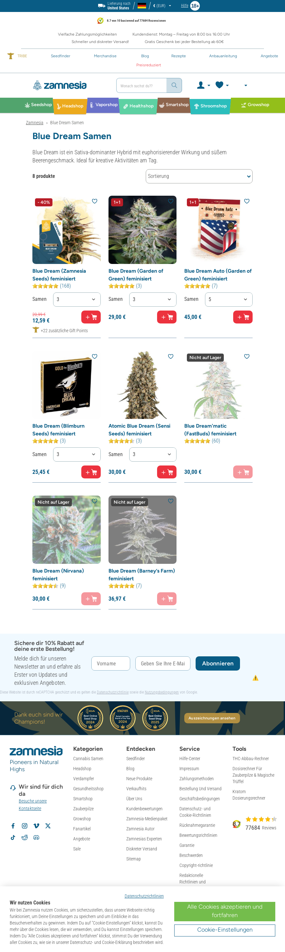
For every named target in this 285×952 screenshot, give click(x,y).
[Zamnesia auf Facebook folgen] (13, 826)
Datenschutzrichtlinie (113, 692)
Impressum (189, 768)
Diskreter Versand (141, 848)
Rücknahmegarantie (197, 825)
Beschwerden (191, 855)
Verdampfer (83, 778)
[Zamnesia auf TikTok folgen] (13, 837)
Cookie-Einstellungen (225, 929)
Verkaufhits (136, 788)
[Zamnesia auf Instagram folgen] (24, 826)
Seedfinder (135, 758)
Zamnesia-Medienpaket (146, 818)
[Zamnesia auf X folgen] (48, 826)
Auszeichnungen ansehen (211, 718)
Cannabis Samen (88, 758)
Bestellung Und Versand (200, 788)
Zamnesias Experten (144, 838)
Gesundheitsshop (88, 788)
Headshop (82, 768)
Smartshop (83, 798)
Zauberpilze (83, 808)
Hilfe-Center (189, 758)
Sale (77, 848)
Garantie (186, 845)
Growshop (82, 818)
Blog (130, 768)
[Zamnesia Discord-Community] (36, 837)
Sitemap (133, 858)
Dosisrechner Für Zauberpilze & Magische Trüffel (253, 775)
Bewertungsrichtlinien (198, 835)
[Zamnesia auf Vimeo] (36, 826)
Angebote (81, 838)
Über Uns (134, 798)
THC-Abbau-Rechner (251, 758)
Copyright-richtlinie (196, 865)
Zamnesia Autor (140, 828)
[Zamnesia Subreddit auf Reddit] (24, 837)
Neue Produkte (139, 778)
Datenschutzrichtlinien (144, 896)
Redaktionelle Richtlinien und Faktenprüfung (192, 882)
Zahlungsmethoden (196, 778)
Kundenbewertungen (144, 808)
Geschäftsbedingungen (199, 798)
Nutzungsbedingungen (162, 692)
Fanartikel (82, 828)
